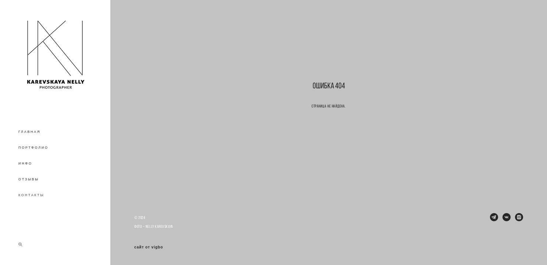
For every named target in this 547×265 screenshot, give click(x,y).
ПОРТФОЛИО (33, 147)
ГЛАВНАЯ (29, 132)
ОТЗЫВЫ (28, 179)
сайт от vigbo (148, 247)
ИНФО (25, 163)
